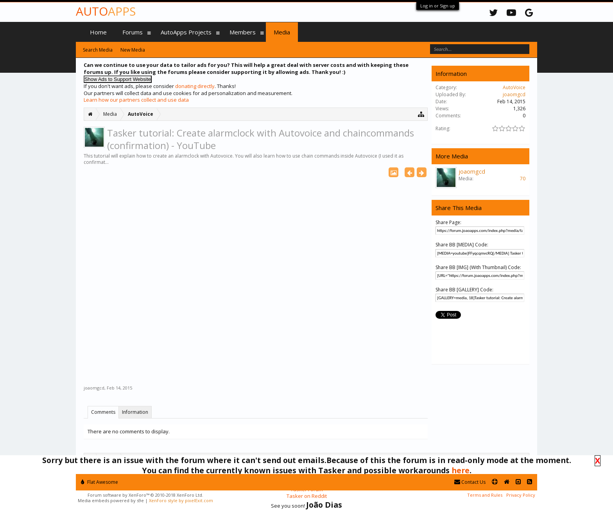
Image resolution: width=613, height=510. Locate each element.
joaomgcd (94, 388)
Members (242, 32)
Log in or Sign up (437, 6)
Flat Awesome (99, 482)
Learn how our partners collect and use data (136, 99)
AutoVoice (514, 87)
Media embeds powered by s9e (111, 500)
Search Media (98, 50)
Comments (103, 412)
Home (98, 32)
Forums (132, 32)
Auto (106, 11)
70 (522, 178)
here (461, 470)
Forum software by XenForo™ (145, 495)
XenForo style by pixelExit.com (181, 500)
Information (135, 412)
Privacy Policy (520, 495)
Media (282, 32)
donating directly (195, 86)
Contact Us (470, 482)
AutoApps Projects (186, 32)
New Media (132, 50)
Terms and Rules (484, 495)
